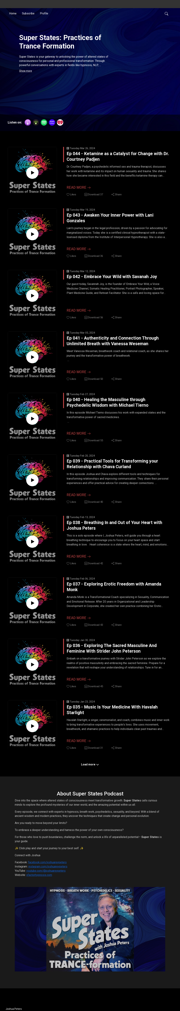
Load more (90, 769)
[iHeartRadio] (60, 122)
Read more (79, 188)
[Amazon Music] (52, 122)
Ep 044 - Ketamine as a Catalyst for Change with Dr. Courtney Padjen (116, 159)
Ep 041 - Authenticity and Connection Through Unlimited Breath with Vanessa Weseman (110, 345)
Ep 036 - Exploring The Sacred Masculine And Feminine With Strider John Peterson (108, 655)
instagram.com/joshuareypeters (47, 871)
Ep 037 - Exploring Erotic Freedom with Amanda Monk (114, 592)
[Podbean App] (36, 122)
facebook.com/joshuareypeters (47, 867)
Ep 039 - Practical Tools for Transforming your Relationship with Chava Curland (118, 469)
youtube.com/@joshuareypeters (46, 875)
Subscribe (28, 13)
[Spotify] (44, 122)
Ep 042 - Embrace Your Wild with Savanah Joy (112, 282)
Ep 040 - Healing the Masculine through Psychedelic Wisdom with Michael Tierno (114, 407)
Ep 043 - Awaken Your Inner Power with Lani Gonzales (115, 220)
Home (13, 13)
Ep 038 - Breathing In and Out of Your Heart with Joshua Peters (111, 530)
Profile (44, 13)
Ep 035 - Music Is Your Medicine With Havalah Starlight (111, 716)
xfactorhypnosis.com (39, 880)
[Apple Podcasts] (28, 122)
